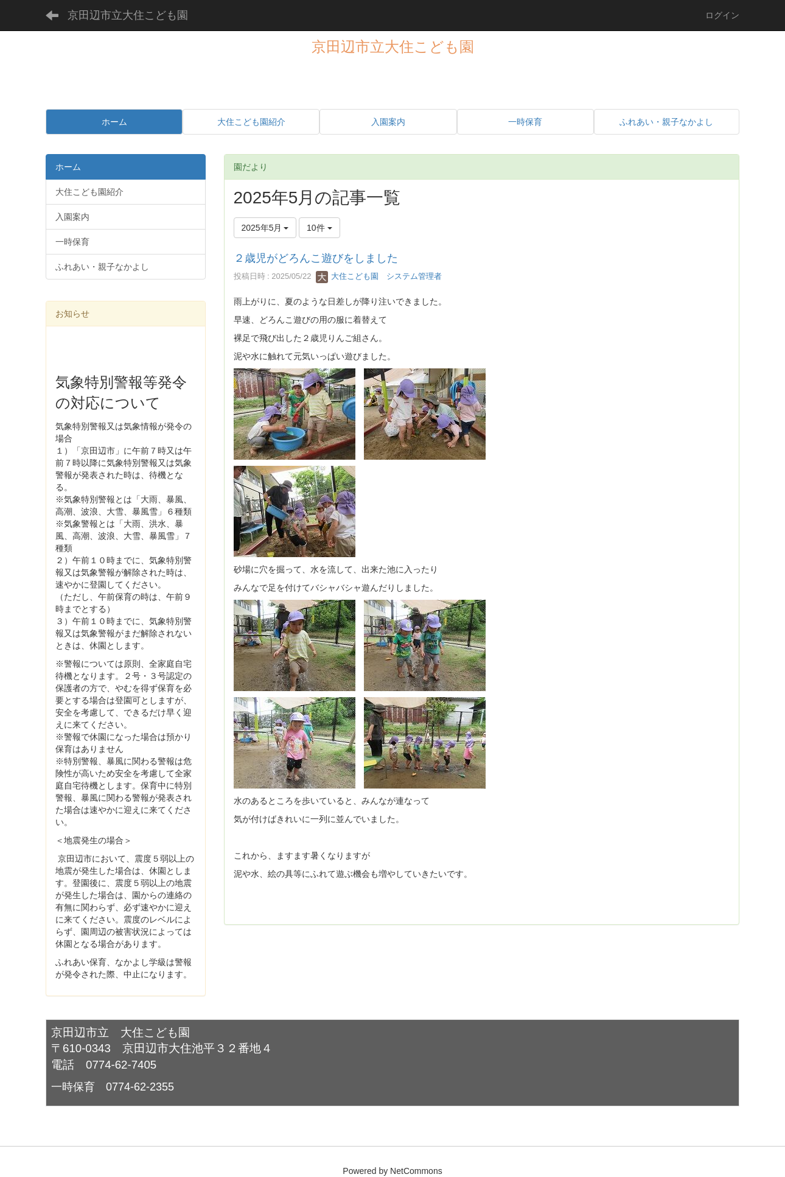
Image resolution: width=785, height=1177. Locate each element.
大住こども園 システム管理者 (379, 276)
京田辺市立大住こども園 (128, 15)
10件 (319, 228)
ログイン (722, 15)
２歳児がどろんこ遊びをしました (316, 258)
